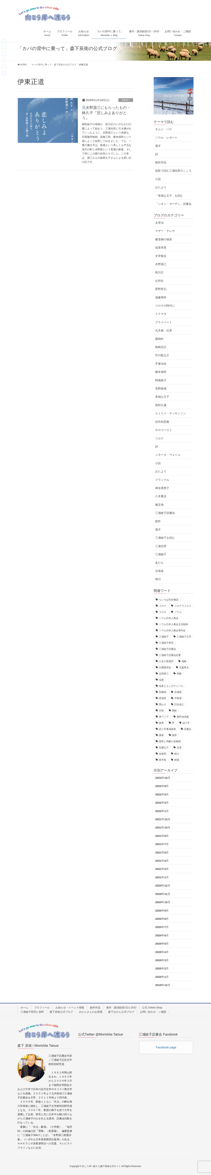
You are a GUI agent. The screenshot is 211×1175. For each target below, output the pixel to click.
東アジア (164, 716)
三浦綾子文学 (184, 636)
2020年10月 (162, 902)
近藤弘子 (164, 747)
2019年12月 (162, 985)
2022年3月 (162, 802)
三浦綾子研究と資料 (32, 1011)
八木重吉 (160, 496)
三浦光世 (160, 546)
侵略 (184, 661)
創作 (158, 521)
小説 (158, 179)
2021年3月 (162, 868)
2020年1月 (162, 976)
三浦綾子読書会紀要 (170, 655)
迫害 (179, 747)
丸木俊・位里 (163, 330)
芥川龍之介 (162, 355)
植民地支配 (183, 716)
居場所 (162, 698)
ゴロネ (162, 612)
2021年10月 (162, 827)
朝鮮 (174, 710)
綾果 (161, 722)
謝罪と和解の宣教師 (170, 741)
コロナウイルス (182, 605)
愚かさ (162, 704)
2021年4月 (162, 860)
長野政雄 (160, 388)
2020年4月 (162, 952)
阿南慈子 (160, 380)
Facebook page (166, 1047)
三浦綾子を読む (165, 537)
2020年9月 (162, 910)
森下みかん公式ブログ (121, 1011)
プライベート (163, 322)
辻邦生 (159, 280)
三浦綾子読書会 (165, 512)
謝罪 (174, 735)
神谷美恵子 (162, 488)
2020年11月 (162, 893)
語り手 (186, 722)
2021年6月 (162, 852)
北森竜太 (184, 667)
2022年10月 (162, 777)
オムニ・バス (163, 129)
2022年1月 (162, 811)
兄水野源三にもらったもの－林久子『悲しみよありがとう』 (106, 112)
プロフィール (42, 1007)
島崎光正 (160, 347)
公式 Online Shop (152, 1007)
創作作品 (160, 162)
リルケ (159, 438)
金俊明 (162, 753)
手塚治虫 (160, 363)
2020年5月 (162, 943)
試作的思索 (162, 421)
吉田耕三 (164, 673)
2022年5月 (162, 794)
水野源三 (125, 100)
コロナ (162, 605)
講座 (161, 735)
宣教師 (162, 692)
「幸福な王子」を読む (169, 195)
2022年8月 (162, 786)
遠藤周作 (160, 297)
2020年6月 (162, 935)
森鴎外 (159, 338)
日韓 (161, 710)
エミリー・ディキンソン (170, 413)
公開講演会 (165, 667)
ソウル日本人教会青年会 (172, 630)
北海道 (159, 570)
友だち (159, 562)
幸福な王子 (162, 396)
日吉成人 (179, 704)
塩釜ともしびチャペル (171, 685)
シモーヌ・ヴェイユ (167, 454)
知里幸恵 (160, 247)
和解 (179, 673)
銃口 (176, 753)
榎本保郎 (160, 371)
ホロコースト (163, 429)
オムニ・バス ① (174, 95)
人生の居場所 (166, 661)
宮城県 (178, 692)
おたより (160, 187)
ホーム (24, 1007)
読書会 (187, 729)
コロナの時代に (165, 305)
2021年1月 (162, 877)
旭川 (158, 579)
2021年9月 (162, 835)
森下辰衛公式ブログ (61, 1011)
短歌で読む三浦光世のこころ (173, 170)
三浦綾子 (160, 554)
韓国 (176, 759)
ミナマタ (160, 313)
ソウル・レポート (166, 137)
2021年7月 (162, 844)
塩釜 (161, 679)
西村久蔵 (160, 405)
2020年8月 (162, 918)
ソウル (178, 612)
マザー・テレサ (165, 230)
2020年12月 (162, 885)
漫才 (158, 145)
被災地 (159, 504)
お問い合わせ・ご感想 (153, 1011)
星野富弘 (160, 289)
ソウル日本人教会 (168, 618)
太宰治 (159, 222)
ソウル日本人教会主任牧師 (173, 624)
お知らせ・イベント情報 (69, 1007)
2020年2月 (162, 968)
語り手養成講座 (167, 729)
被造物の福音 (163, 239)
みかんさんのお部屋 (90, 1011)
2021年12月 (162, 819)
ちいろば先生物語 (168, 599)
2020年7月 (162, 927)
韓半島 (162, 759)
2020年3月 (162, 960)
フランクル (162, 479)
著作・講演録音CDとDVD (121, 1007)
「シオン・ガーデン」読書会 (173, 203)
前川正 (159, 272)
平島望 (178, 698)
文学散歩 (160, 255)
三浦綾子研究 (166, 642)
